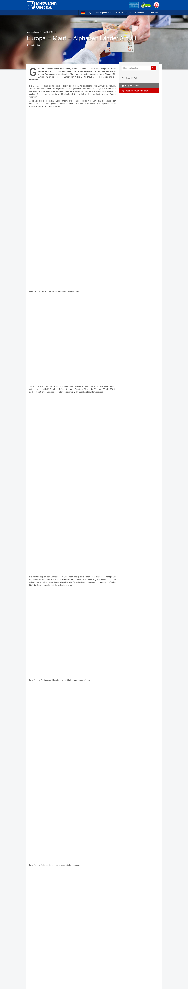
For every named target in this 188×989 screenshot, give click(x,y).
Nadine (34, 32)
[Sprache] (83, 12)
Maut (38, 45)
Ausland (30, 45)
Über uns (155, 13)
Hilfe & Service (123, 13)
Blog (130, 84)
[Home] (41, 5)
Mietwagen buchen (103, 13)
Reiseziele (140, 13)
